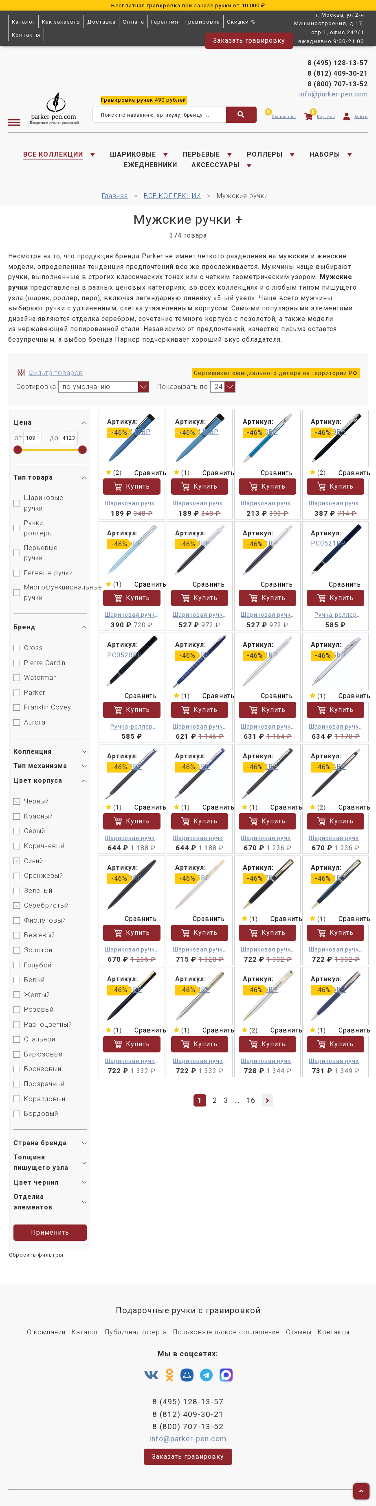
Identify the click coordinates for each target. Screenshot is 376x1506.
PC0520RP (125, 655)
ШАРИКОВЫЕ (133, 154)
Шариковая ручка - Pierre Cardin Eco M (267, 949)
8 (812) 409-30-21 (338, 73)
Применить (52, 1232)
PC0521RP (328, 543)
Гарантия (164, 21)
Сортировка (36, 387)
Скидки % (241, 21)
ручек (143, 100)
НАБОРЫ (325, 154)
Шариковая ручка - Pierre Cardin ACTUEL (268, 504)
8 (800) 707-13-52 (338, 84)
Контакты (26, 34)
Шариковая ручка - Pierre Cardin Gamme (200, 727)
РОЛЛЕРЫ (265, 154)
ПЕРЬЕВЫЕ (201, 154)
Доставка (101, 21)
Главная (115, 196)
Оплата (133, 21)
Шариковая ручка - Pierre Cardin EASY (200, 615)
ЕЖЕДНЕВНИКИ (150, 165)
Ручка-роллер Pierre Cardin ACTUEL (335, 615)
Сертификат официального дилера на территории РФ (276, 373)
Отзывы (299, 1332)
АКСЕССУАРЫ (215, 165)
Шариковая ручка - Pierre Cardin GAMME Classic (336, 1061)
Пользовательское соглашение (226, 1332)
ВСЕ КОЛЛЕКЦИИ (53, 154)
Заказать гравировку (249, 40)
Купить (132, 486)
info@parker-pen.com (333, 94)
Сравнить (146, 473)
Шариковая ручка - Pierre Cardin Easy (336, 504)
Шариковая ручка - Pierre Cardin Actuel (132, 504)
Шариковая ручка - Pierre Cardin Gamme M (336, 727)
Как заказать (61, 21)
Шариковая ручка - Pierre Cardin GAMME (336, 838)
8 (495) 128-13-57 (338, 63)
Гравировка (202, 21)
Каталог (23, 21)
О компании (46, 1332)
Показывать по (182, 387)
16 (251, 1099)
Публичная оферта (136, 1332)
